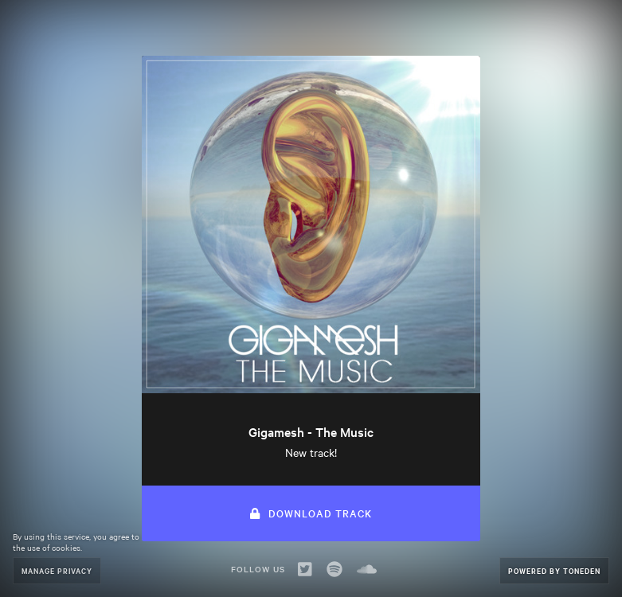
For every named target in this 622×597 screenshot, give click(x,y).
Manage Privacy (57, 570)
